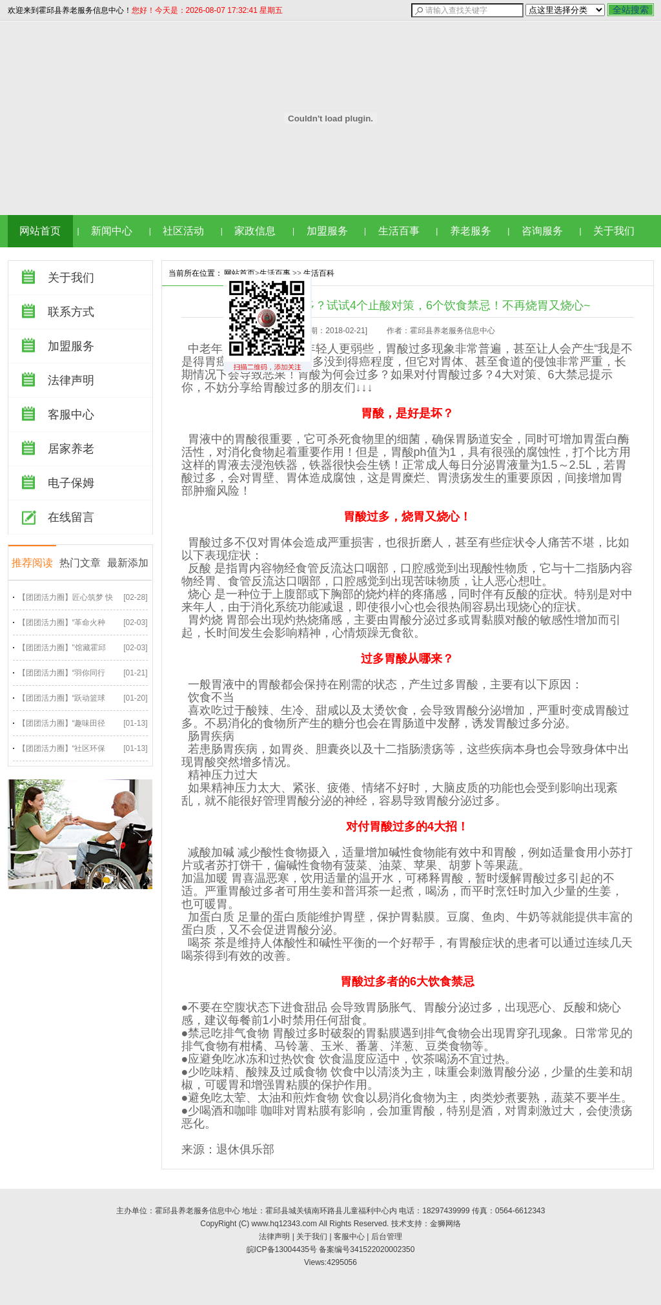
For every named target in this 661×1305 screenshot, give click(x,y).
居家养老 (71, 448)
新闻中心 (111, 230)
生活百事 (399, 230)
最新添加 (127, 562)
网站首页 (40, 230)
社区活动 (183, 230)
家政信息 (255, 230)
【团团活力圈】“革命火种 (62, 622)
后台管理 (386, 1236)
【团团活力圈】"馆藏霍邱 (62, 647)
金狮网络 (445, 1223)
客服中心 (71, 414)
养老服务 (470, 230)
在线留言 (71, 517)
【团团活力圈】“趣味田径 (62, 723)
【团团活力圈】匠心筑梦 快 (65, 597)
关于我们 (614, 230)
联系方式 (71, 311)
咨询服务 (542, 230)
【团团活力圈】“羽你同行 (62, 672)
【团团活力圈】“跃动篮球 (62, 698)
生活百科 (318, 273)
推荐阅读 (32, 562)
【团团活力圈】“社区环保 (62, 748)
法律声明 (71, 380)
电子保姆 (71, 483)
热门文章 (80, 562)
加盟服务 (327, 230)
